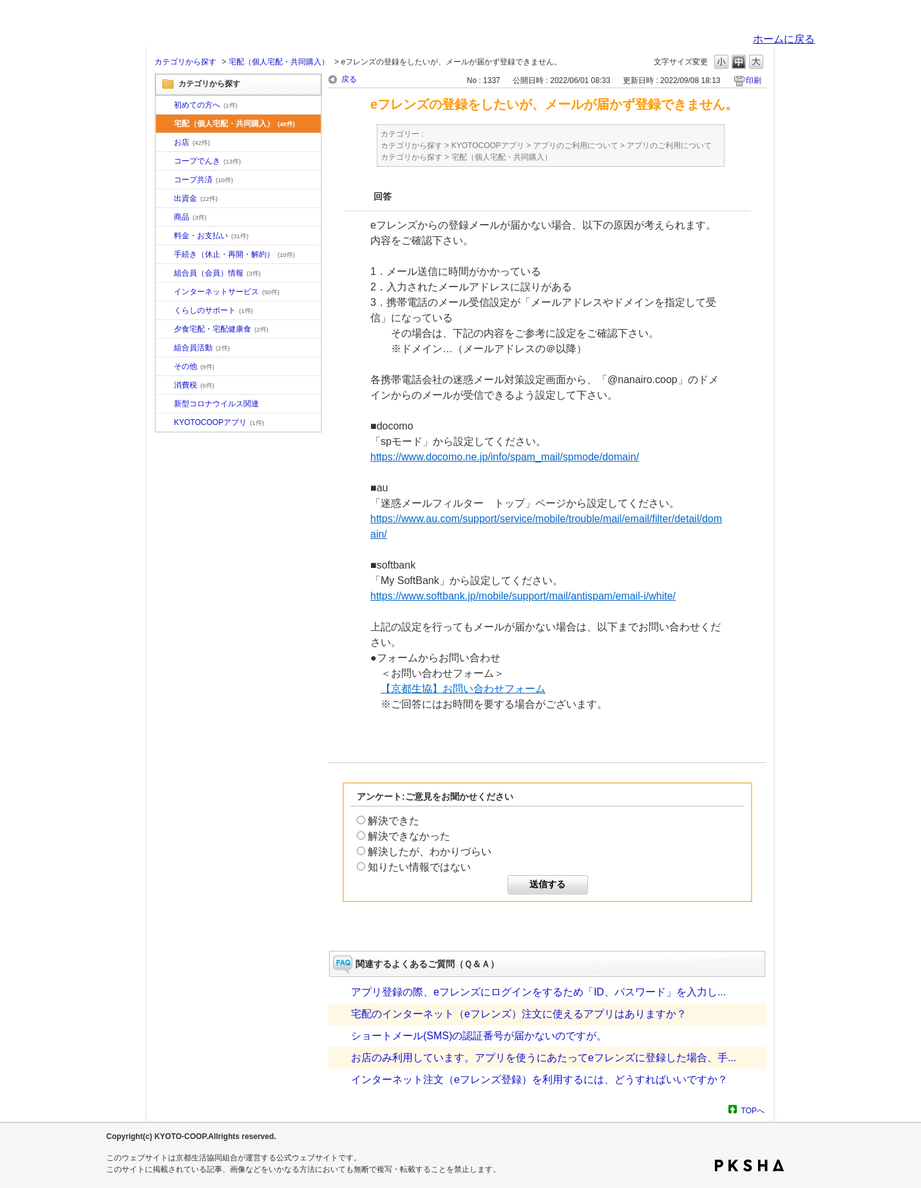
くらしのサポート (213, 310)
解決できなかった (409, 836)
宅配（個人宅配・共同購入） (279, 61)
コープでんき (207, 160)
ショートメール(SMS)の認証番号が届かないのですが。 (479, 1035)
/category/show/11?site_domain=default (165, 217)
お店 (192, 142)
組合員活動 (202, 347)
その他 (194, 366)
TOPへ (752, 1110)
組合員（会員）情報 (217, 273)
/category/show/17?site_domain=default (165, 329)
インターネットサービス (227, 291)
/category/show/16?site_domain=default (165, 311)
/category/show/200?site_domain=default (165, 423)
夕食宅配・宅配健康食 (221, 329)
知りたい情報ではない (419, 867)
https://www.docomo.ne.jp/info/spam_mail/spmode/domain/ (504, 456)
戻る (349, 79)
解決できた (393, 820)
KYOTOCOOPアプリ (219, 422)
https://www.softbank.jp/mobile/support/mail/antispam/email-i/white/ (523, 595)
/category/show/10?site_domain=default (165, 105)
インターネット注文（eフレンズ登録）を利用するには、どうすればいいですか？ (539, 1079)
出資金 (196, 198)
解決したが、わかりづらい (429, 851)
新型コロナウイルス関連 (216, 403)
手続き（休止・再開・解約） (234, 254)
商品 (190, 217)
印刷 (753, 80)
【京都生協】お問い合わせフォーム (463, 688)
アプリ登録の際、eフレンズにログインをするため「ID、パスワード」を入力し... (538, 991)
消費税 (194, 385)
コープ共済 (203, 179)
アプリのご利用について (575, 145)
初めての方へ (206, 104)
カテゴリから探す (185, 61)
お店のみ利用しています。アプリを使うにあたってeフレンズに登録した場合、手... (543, 1057)
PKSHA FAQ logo (749, 1165)
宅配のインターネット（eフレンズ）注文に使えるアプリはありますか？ (519, 1013)
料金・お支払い (211, 235)
